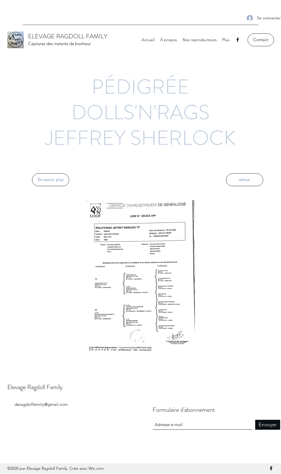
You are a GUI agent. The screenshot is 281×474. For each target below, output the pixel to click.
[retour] (244, 179)
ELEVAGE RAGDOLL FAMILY (67, 36)
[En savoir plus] (50, 179)
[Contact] (261, 39)
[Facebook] (237, 40)
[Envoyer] (267, 425)
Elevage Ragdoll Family (35, 387)
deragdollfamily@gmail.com (41, 404)
